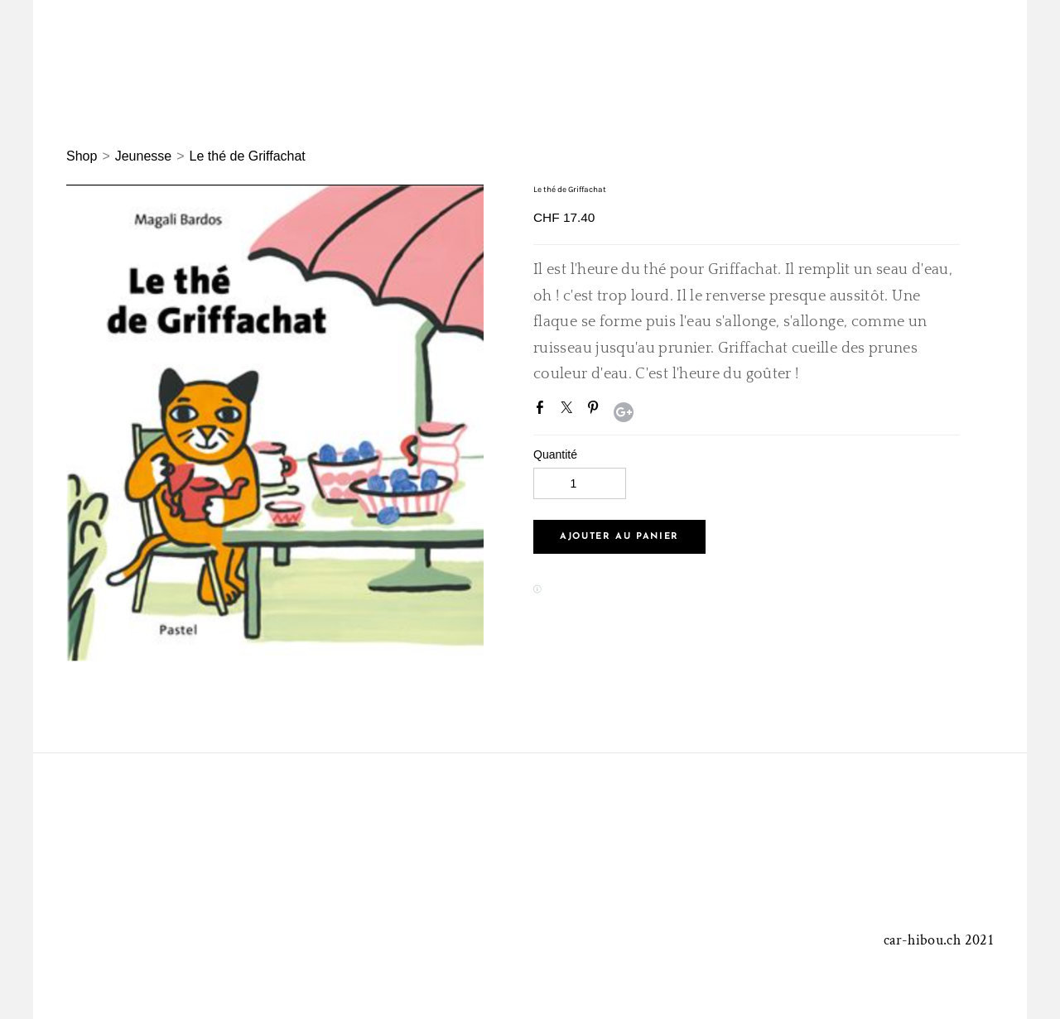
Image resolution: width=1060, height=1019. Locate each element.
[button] (619, 537)
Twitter (570, 411)
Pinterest (596, 411)
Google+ (624, 412)
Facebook (543, 411)
